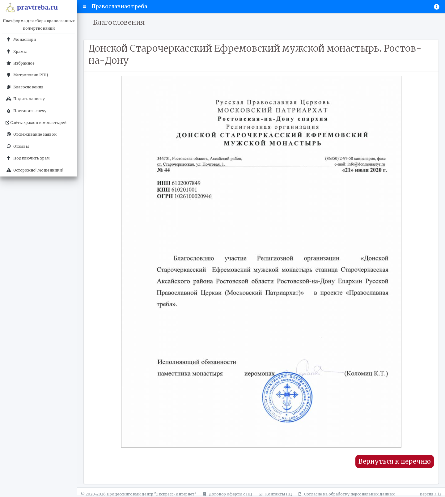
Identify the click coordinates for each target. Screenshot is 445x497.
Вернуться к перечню (394, 461)
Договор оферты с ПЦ (226, 494)
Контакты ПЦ (274, 494)
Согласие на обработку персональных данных (346, 494)
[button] (84, 6)
